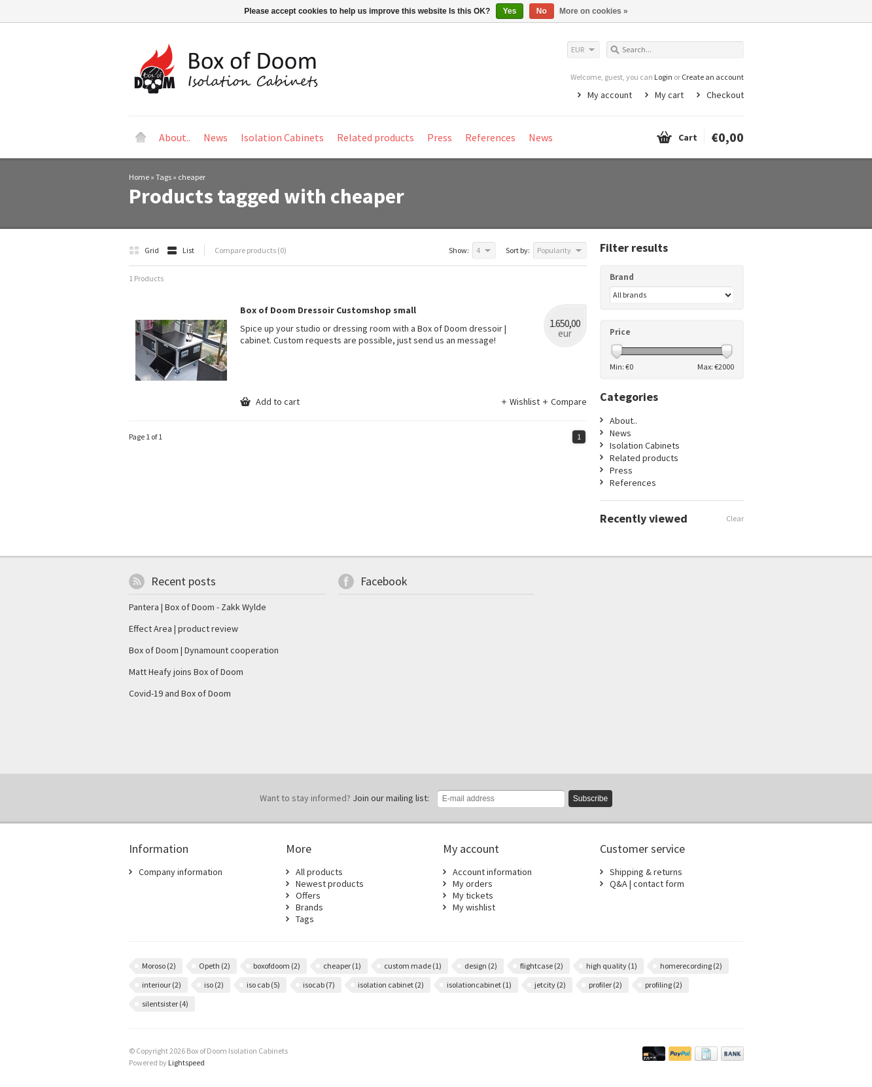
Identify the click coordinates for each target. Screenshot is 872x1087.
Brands (309, 907)
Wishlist (521, 401)
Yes (510, 11)
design (480, 966)
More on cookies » (593, 11)
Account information (492, 872)
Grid (144, 250)
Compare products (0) (251, 250)
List (180, 250)
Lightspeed (186, 1062)
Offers (308, 895)
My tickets (473, 895)
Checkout (725, 95)
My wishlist (474, 907)
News (215, 137)
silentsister (165, 1004)
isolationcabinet (479, 985)
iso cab (263, 985)
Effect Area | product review (183, 628)
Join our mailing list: (344, 798)
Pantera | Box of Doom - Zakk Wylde (197, 607)
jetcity (550, 985)
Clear (735, 518)
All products (319, 872)
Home (140, 137)
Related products (375, 137)
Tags (163, 177)
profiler (605, 985)
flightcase (541, 966)
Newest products (330, 883)
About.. (174, 137)
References (490, 137)
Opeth (214, 966)
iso (214, 985)
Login (663, 77)
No (541, 11)
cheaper (191, 177)
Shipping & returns (646, 872)
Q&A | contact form (647, 883)
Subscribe (590, 798)
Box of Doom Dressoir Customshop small (328, 310)
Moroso (159, 966)
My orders (473, 883)
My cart (669, 95)
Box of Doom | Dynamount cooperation (204, 650)
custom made (413, 966)
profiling (663, 985)
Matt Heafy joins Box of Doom (186, 672)
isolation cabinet (391, 985)
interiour (161, 985)
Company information (180, 872)
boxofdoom (276, 966)
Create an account (713, 77)
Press (439, 137)
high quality (611, 966)
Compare (564, 401)
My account (609, 95)
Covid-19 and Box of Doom (180, 693)
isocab (319, 985)
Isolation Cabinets (282, 137)
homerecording (691, 966)
